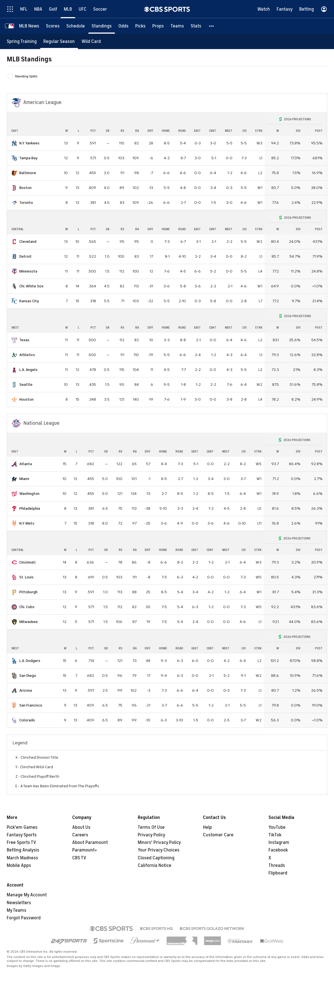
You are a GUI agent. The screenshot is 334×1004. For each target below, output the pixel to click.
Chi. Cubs (26, 606)
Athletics (27, 354)
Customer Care (218, 835)
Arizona (25, 690)
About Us (81, 827)
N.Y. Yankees (29, 143)
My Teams (16, 910)
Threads (276, 865)
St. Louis (26, 577)
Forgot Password (24, 918)
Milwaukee (28, 621)
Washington (29, 493)
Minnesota (28, 271)
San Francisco (30, 705)
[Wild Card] (91, 41)
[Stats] (196, 26)
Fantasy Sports (22, 835)
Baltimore (27, 172)
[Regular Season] (59, 41)
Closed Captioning (156, 858)
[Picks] (140, 26)
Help (207, 827)
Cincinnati (27, 562)
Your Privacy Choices (158, 850)
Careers (80, 835)
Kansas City (29, 301)
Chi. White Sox (31, 286)
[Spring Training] (21, 41)
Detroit (25, 256)
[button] (212, 26)
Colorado (27, 720)
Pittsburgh (28, 592)
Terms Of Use (151, 827)
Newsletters (19, 903)
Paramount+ (84, 850)
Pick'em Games (22, 827)
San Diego (27, 675)
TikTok (274, 835)
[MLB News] (29, 26)
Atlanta (25, 463)
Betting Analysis (23, 850)
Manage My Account (27, 895)
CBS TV (79, 858)
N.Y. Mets (26, 523)
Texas (24, 340)
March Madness (22, 858)
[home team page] (14, 143)
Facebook (278, 850)
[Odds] (123, 26)
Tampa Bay (28, 158)
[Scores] (53, 26)
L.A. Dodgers (29, 660)
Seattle (25, 384)
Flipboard (277, 873)
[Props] (158, 26)
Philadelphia (29, 508)
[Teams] (177, 26)
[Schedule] (75, 26)
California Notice (154, 865)
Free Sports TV (21, 842)
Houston (26, 399)
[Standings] (101, 26)
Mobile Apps (19, 865)
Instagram (278, 842)
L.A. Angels (28, 369)
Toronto (26, 202)
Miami (24, 478)
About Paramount (90, 842)
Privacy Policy (151, 835)
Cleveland (27, 241)
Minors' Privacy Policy (159, 842)
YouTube (277, 827)
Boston (25, 187)
